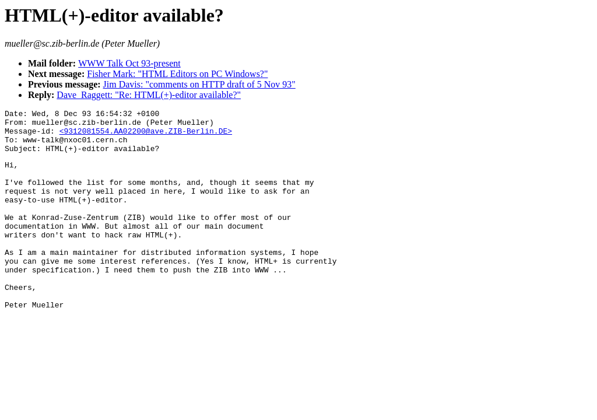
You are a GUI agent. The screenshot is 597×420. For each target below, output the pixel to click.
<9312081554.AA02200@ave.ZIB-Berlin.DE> (145, 136)
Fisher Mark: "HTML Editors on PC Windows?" (177, 74)
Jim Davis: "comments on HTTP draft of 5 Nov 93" (199, 84)
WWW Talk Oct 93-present (129, 63)
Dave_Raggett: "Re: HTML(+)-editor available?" (149, 95)
